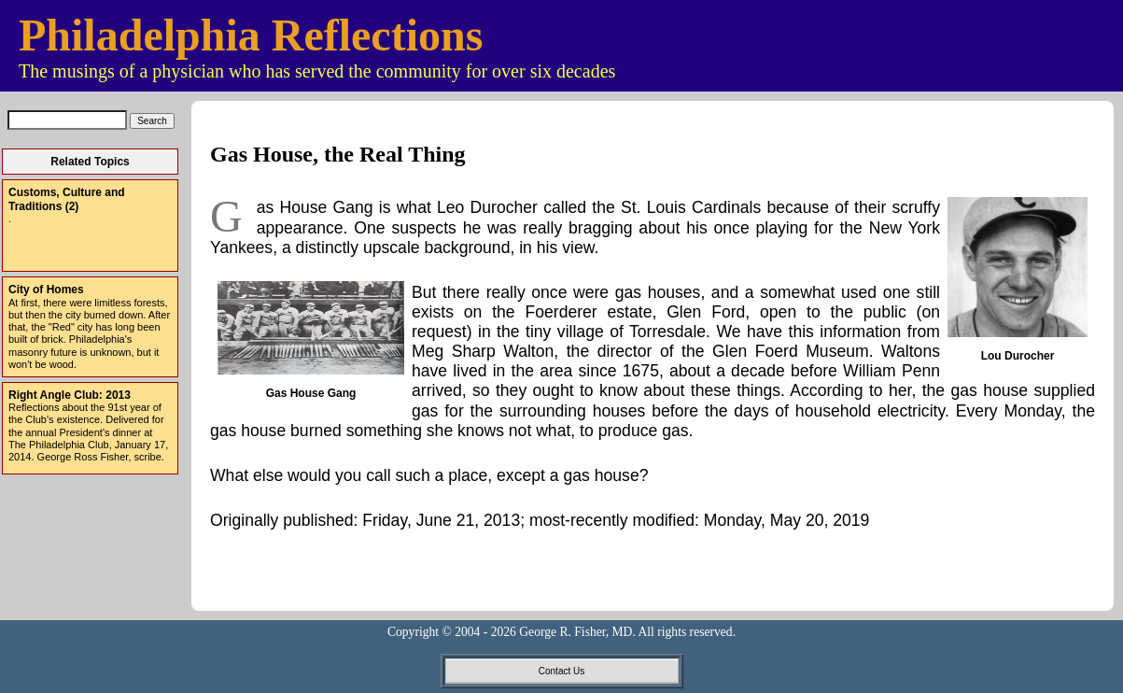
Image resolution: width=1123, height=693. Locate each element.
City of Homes (46, 289)
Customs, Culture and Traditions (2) (66, 199)
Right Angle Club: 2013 (69, 395)
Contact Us (561, 671)
